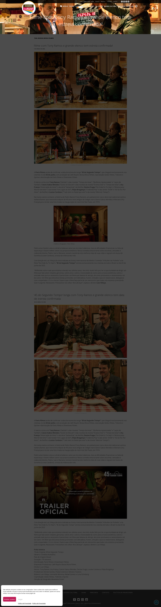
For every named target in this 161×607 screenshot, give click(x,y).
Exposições (87, 6)
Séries (94, 6)
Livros (102, 6)
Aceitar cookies (9, 599)
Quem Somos (87, 1)
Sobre (92, 1)
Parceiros (109, 1)
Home (81, 1)
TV (98, 6)
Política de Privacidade (24, 603)
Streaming (122, 6)
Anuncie (97, 1)
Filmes (80, 6)
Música (68, 6)
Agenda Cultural (111, 6)
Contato (115, 1)
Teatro (74, 6)
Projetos (103, 1)
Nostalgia (130, 6)
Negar (20, 599)
